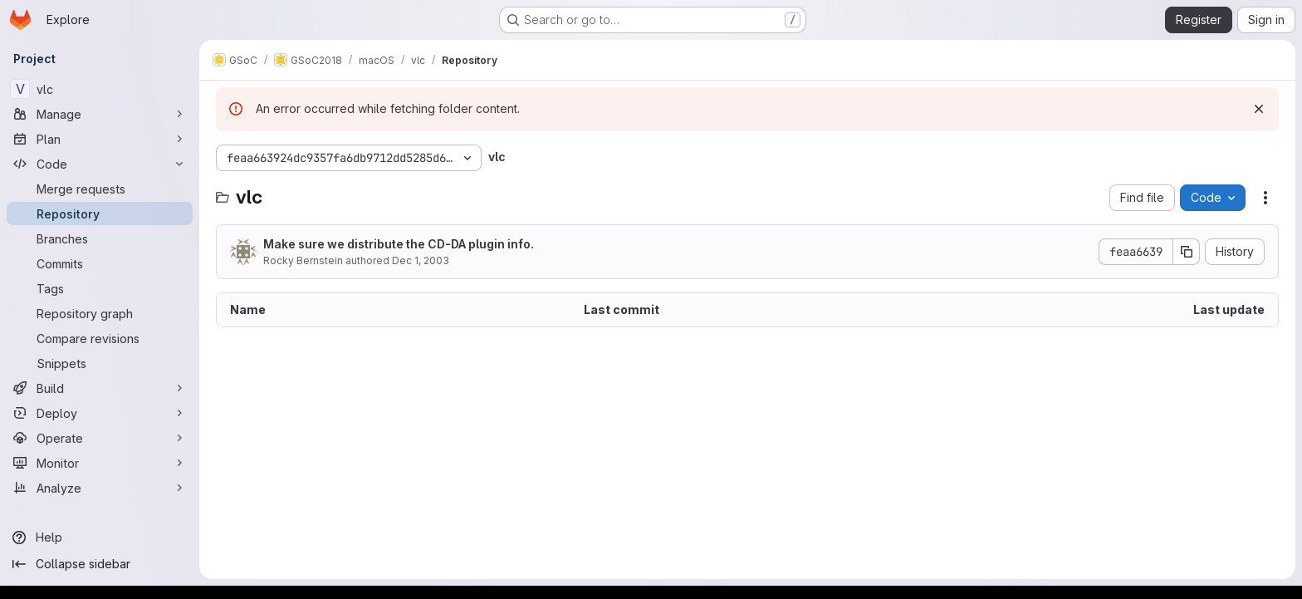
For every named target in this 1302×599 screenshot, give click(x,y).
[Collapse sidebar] (100, 564)
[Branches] (100, 238)
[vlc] (100, 89)
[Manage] (100, 113)
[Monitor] (100, 462)
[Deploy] (100, 413)
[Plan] (100, 138)
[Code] (100, 163)
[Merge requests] (100, 188)
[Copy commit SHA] (1186, 251)
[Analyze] (100, 487)
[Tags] (100, 288)
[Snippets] (100, 363)
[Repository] (100, 213)
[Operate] (100, 437)
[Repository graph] (100, 313)
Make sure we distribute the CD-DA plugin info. (398, 244)
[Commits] (100, 263)
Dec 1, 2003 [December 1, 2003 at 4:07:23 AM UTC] (420, 260)
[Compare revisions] (100, 338)
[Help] (100, 537)
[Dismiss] (1259, 109)
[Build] (100, 388)
